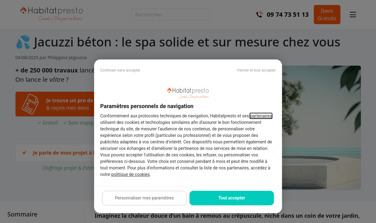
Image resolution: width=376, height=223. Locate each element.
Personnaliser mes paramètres (144, 197)
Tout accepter (231, 197)
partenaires (261, 115)
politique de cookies (130, 174)
